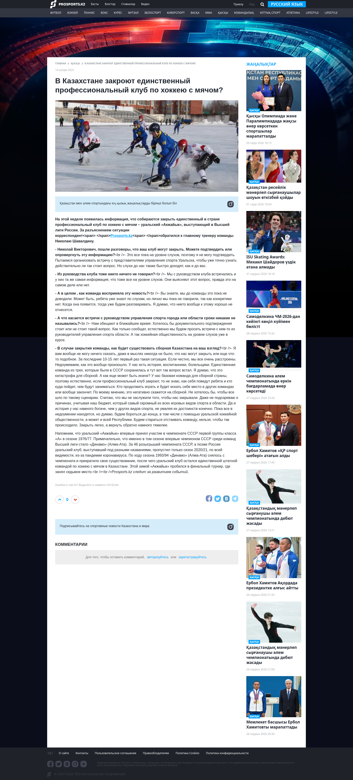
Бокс (104, 13)
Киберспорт (176, 13)
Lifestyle (312, 13)
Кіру (252, 4)
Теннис (89, 13)
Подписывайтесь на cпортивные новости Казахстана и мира (147, 527)
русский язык (287, 4)
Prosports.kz (121, 236)
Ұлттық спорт (270, 13)
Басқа (195, 13)
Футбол (55, 13)
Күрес (118, 13)
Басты (95, 4)
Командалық (244, 13)
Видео (145, 4)
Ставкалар (128, 4)
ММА (208, 13)
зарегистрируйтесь (193, 557)
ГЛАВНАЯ (60, 63)
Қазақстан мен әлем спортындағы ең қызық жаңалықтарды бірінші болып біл (147, 204)
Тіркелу (238, 4)
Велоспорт (153, 13)
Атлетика (293, 13)
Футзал (133, 13)
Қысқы (223, 13)
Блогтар (110, 4)
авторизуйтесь (157, 557)
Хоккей (72, 13)
